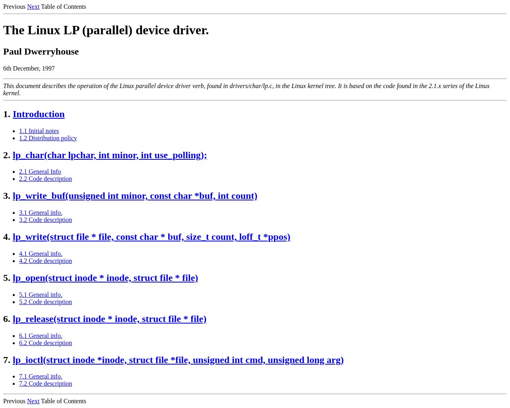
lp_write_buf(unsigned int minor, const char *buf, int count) (135, 195)
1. (6, 114)
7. (6, 360)
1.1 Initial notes (39, 131)
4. (6, 236)
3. (6, 195)
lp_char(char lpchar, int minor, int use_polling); (110, 155)
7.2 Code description (45, 383)
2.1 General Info (40, 171)
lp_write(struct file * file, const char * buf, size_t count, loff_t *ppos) (151, 236)
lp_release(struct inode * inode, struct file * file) (109, 319)
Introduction (39, 114)
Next (33, 6)
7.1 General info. (40, 376)
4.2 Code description (45, 260)
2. (6, 155)
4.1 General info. (40, 253)
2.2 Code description (45, 178)
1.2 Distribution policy (48, 138)
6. (6, 319)
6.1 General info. (40, 335)
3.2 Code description (45, 219)
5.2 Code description (45, 301)
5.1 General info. (40, 294)
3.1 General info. (40, 212)
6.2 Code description (45, 342)
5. (6, 278)
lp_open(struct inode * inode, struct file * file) (105, 278)
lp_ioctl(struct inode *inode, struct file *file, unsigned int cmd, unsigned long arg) (178, 360)
